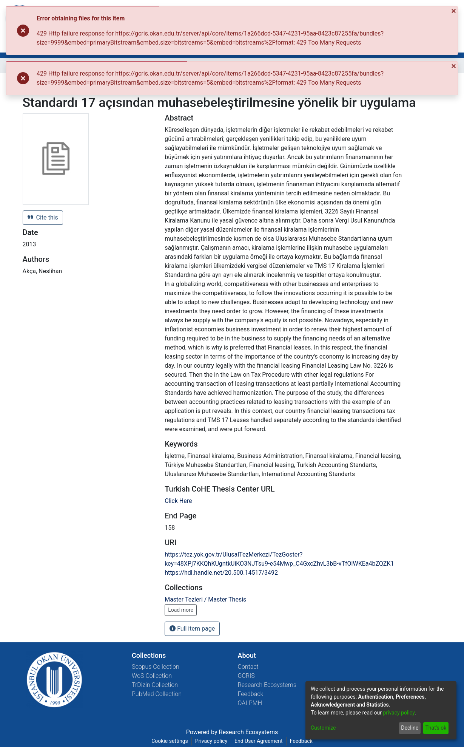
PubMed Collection (157, 694)
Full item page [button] (192, 628)
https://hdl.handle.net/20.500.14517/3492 (221, 572)
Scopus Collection (155, 666)
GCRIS (246, 675)
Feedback (251, 694)
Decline (409, 728)
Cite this (43, 217)
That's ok (435, 728)
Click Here (178, 500)
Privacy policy (211, 741)
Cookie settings (169, 741)
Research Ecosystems (267, 684)
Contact (248, 666)
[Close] (454, 10)
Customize (323, 728)
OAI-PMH (250, 703)
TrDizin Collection (155, 684)
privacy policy (399, 713)
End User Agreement (258, 741)
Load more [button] (180, 610)
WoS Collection (152, 675)
